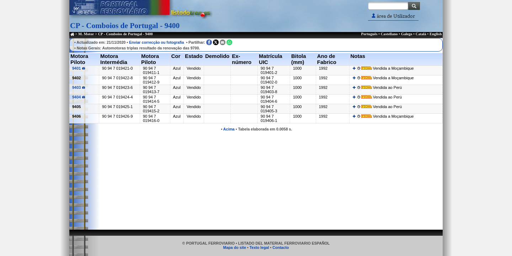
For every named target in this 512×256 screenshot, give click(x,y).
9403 (78, 87)
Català (421, 34)
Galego (406, 34)
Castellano (389, 34)
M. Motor (86, 34)
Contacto (280, 247)
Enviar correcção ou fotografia (156, 42)
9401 (78, 68)
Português (369, 34)
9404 (78, 97)
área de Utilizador (393, 16)
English (436, 34)
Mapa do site (234, 247)
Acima (229, 129)
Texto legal (259, 247)
